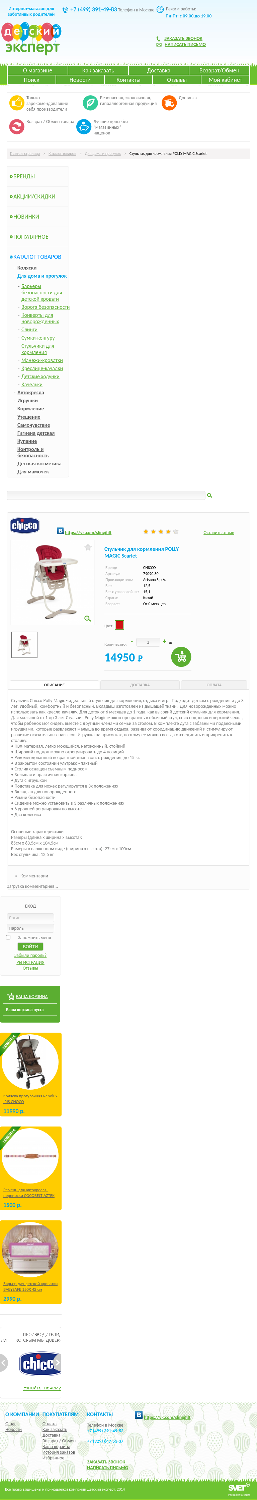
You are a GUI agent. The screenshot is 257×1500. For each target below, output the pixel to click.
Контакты (128, 79)
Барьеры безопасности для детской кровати (41, 292)
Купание (27, 441)
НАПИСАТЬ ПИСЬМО (107, 1467)
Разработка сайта (239, 1494)
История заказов (58, 1452)
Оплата (49, 1424)
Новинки (26, 216)
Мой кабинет (225, 79)
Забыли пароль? (30, 955)
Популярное (31, 236)
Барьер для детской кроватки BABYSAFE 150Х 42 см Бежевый (30, 1289)
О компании (22, 1414)
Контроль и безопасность (33, 452)
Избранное (53, 1458)
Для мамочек (33, 471)
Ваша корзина (56, 1446)
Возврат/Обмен (219, 70)
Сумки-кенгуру (38, 338)
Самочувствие (33, 425)
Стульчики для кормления (37, 349)
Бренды (24, 176)
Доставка (158, 70)
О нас (10, 1424)
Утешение (28, 417)
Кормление (30, 408)
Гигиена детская (36, 433)
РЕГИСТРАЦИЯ (30, 962)
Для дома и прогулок (103, 153)
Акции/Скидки (34, 196)
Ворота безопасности (45, 307)
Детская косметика (39, 463)
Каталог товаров (62, 153)
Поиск (31, 79)
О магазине (38, 70)
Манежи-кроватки (42, 360)
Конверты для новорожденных (40, 318)
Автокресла (30, 392)
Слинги (29, 329)
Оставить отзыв (218, 532)
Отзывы (177, 79)
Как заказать (98, 70)
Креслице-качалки (42, 368)
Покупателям (60, 1414)
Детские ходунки (40, 376)
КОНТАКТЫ (100, 1414)
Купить (181, 657)
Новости (80, 79)
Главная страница (25, 153)
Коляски (26, 268)
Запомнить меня (34, 937)
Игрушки (27, 400)
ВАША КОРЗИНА (32, 996)
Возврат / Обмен (59, 1441)
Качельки (31, 384)
